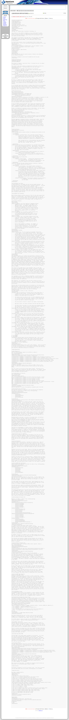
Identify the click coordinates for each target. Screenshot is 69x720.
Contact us (5, 25)
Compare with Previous (40, 18)
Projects (4, 16)
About (4, 18)
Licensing (4, 21)
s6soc (32, 13)
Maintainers (5, 24)
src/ (23, 16)
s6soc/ (14, 16)
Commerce (4, 22)
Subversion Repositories (20, 13)
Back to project (13, 10)
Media (4, 20)
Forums (4, 17)
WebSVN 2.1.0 (41, 710)
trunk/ (18, 16)
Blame (47, 18)
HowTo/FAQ (5, 19)
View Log (51, 18)
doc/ (21, 16)
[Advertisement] (5, 30)
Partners (4, 23)
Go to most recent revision (31, 18)
